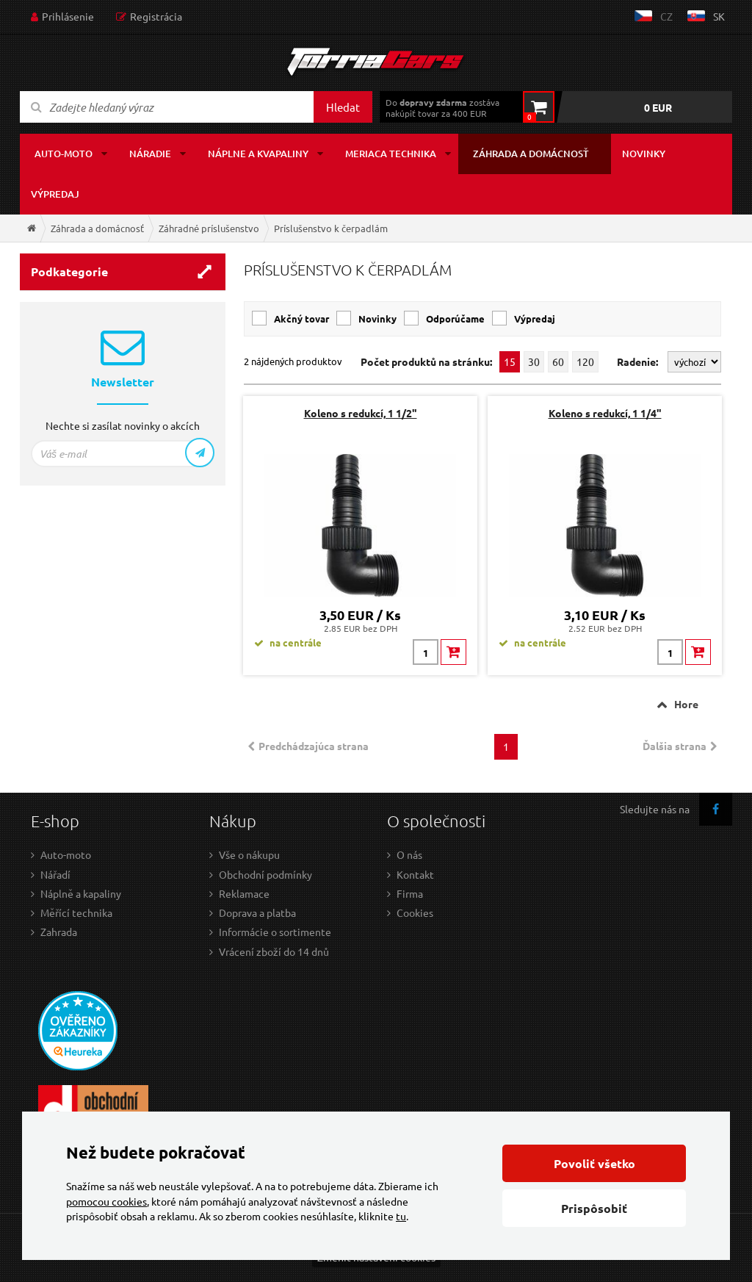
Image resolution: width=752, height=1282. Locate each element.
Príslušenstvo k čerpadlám (331, 228)
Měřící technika (76, 912)
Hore (686, 703)
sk (719, 16)
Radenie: (638, 361)
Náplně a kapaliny (80, 893)
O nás (409, 854)
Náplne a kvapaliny (258, 153)
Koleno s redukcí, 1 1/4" (605, 412)
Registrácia (156, 16)
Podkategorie (69, 271)
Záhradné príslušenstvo (209, 228)
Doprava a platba (257, 912)
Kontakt (415, 874)
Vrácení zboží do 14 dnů (274, 951)
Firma (410, 893)
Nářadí (55, 874)
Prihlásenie (68, 16)
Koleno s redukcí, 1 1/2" (360, 412)
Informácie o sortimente (275, 931)
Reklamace (244, 893)
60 (558, 361)
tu (401, 1215)
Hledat (343, 107)
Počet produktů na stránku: (426, 362)
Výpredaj (55, 194)
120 (585, 361)
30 (534, 361)
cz (666, 16)
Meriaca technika (390, 153)
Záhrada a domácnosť (531, 153)
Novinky (643, 153)
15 (510, 361)
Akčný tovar (301, 318)
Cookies (415, 912)
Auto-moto (64, 153)
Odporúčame (455, 318)
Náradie (150, 153)
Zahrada (58, 931)
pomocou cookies (106, 1201)
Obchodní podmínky (265, 874)
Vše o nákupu (249, 854)
